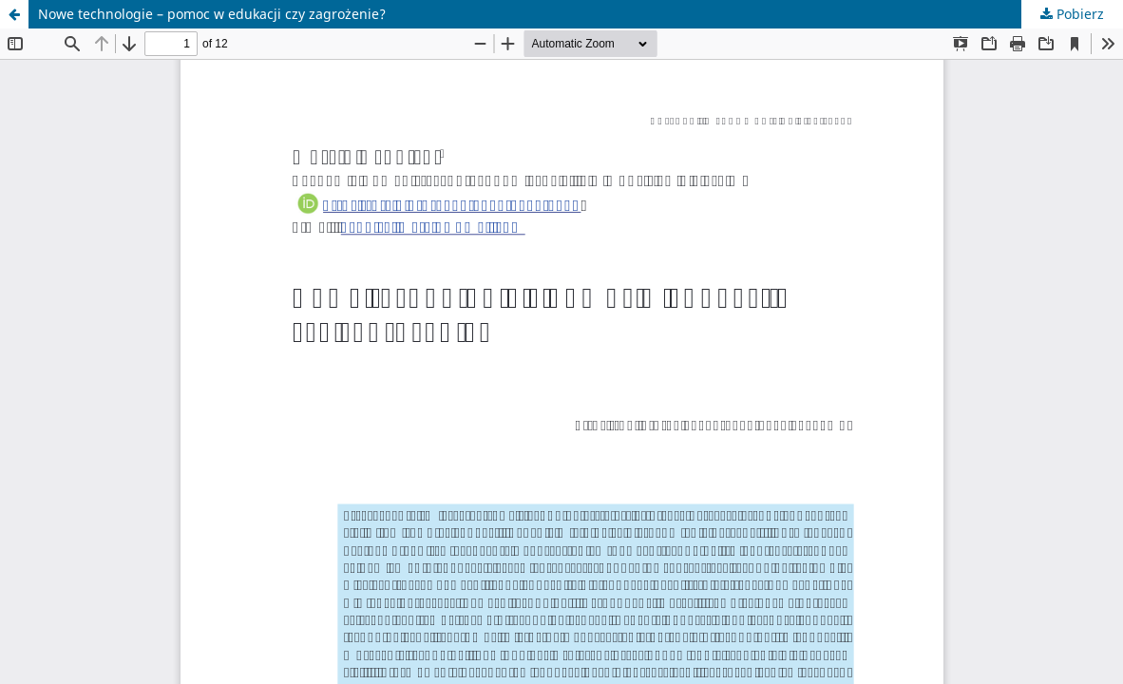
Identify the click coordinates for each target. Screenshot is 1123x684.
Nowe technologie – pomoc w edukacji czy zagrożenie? (212, 14)
